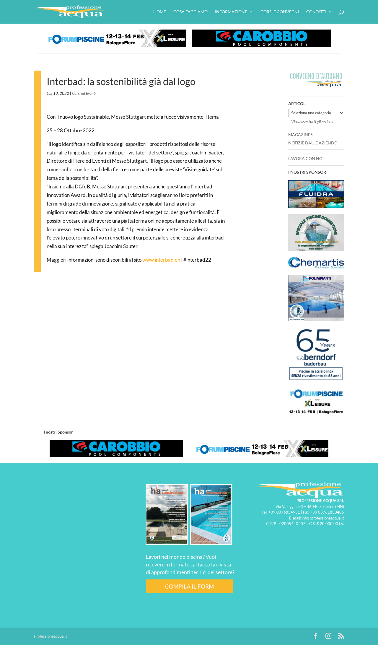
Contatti (316, 12)
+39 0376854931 (284, 512)
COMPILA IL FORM (189, 586)
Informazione (231, 12)
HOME (159, 12)
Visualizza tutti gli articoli (312, 121)
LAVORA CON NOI (306, 158)
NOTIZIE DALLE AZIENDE (312, 142)
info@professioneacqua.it (323, 518)
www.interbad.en (161, 260)
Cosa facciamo (190, 12)
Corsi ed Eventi (84, 93)
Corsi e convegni (279, 12)
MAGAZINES (300, 134)
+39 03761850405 (327, 512)
